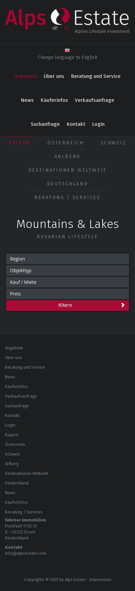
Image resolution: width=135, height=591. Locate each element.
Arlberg (67, 156)
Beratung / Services (67, 197)
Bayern (19, 143)
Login (98, 124)
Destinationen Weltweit (67, 170)
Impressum (100, 579)
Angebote (26, 76)
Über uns (54, 76)
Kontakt (75, 124)
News (27, 100)
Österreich (65, 143)
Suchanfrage (45, 124)
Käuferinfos (54, 100)
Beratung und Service (96, 76)
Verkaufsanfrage (94, 100)
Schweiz (114, 143)
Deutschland (67, 184)
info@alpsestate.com (25, 553)
